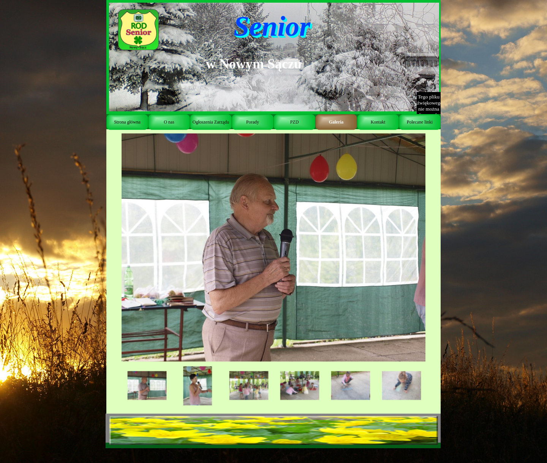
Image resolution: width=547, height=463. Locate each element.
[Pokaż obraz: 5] (350, 386)
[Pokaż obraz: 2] (197, 386)
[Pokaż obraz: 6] (401, 386)
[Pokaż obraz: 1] (147, 386)
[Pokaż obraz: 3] (248, 386)
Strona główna (127, 122)
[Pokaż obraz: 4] (299, 386)
